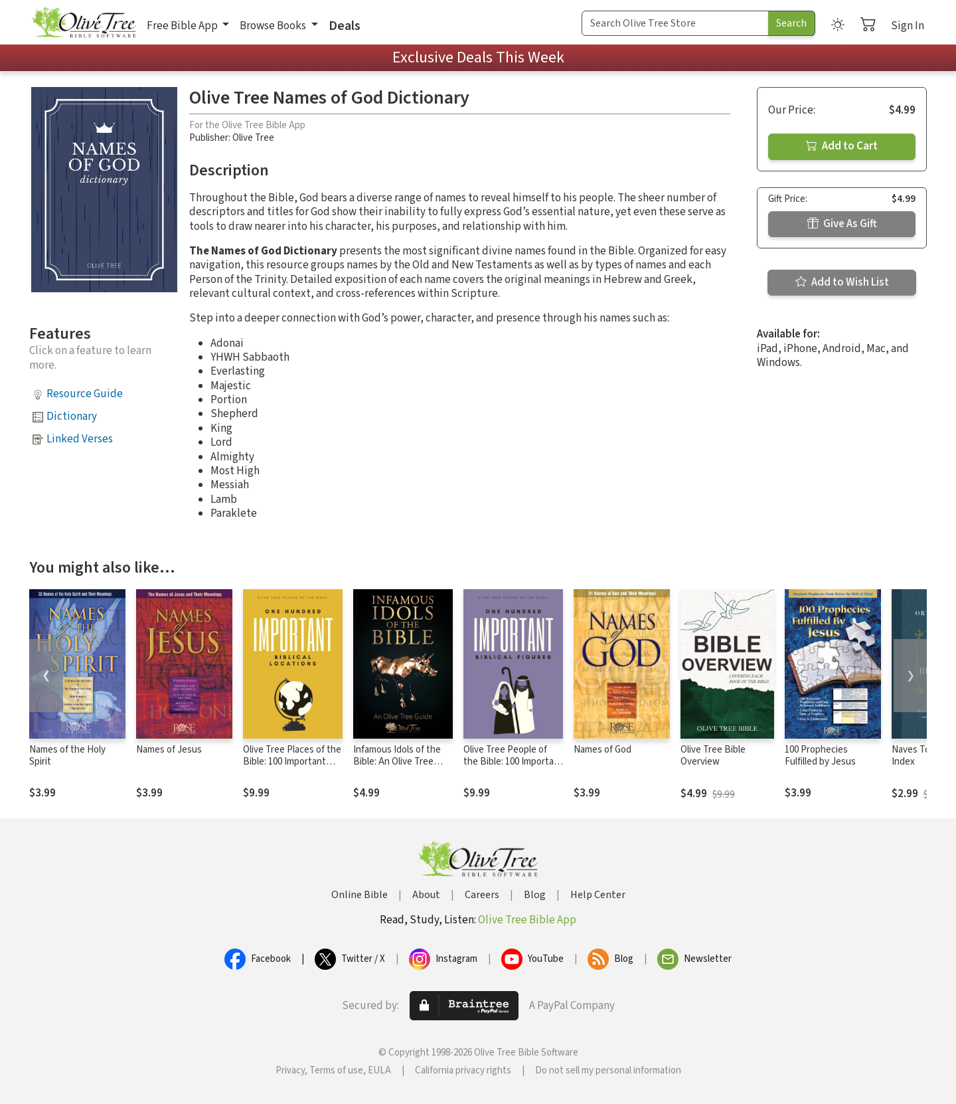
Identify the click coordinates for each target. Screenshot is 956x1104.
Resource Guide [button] (84, 394)
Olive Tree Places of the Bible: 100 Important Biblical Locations (292, 762)
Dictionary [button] (71, 416)
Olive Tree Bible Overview (713, 756)
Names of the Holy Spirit (67, 756)
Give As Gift (842, 224)
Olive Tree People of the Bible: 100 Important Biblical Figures (513, 762)
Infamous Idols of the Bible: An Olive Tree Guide (397, 762)
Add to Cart (842, 146)
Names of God (602, 750)
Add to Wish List (842, 282)
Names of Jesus (169, 750)
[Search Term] (675, 23)
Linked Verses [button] (79, 439)
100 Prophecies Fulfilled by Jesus (820, 756)
